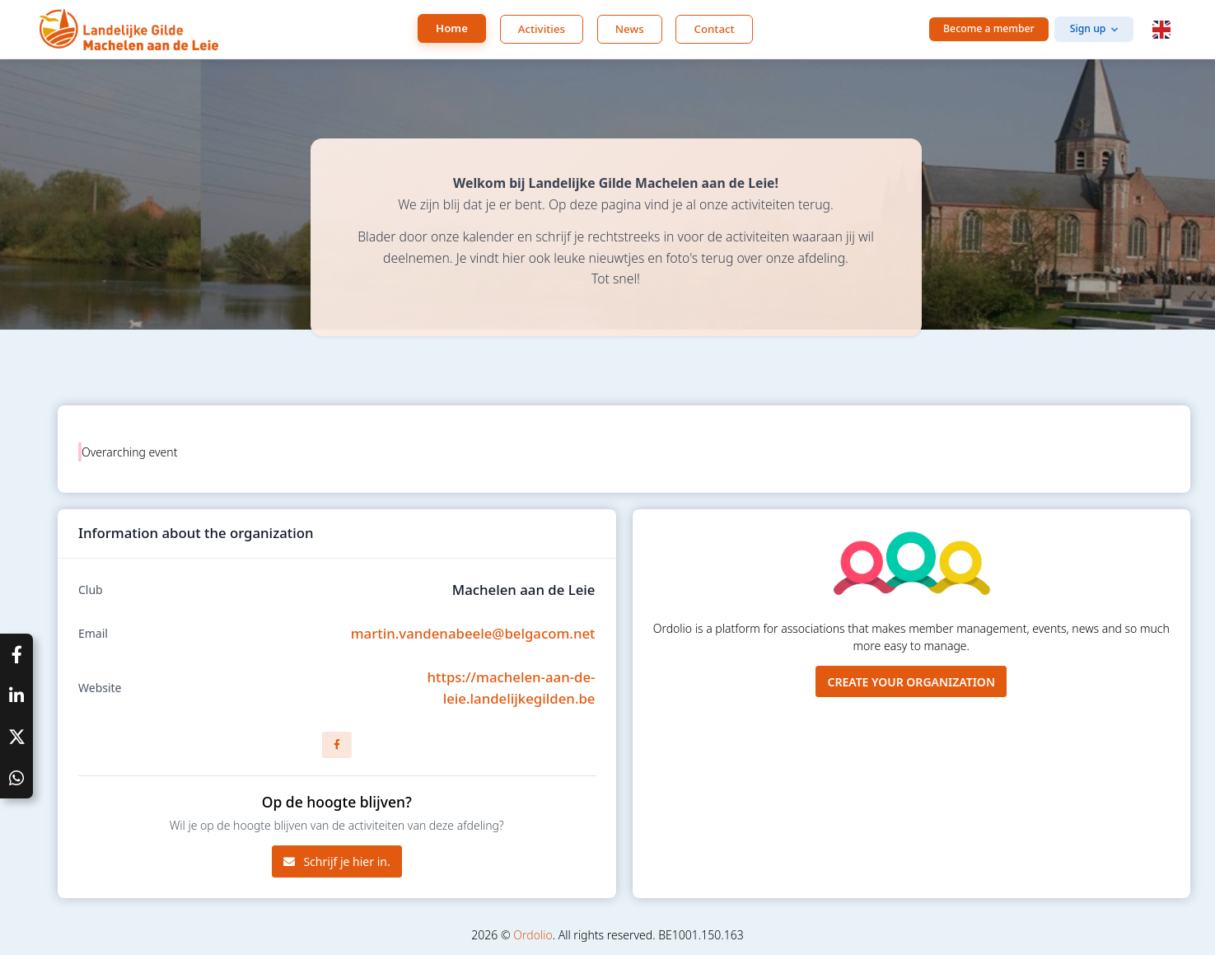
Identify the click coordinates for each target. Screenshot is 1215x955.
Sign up (1088, 28)
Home (452, 28)
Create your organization (911, 682)
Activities (541, 28)
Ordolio (532, 935)
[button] (1161, 30)
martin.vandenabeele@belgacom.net (473, 633)
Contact (714, 28)
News (629, 28)
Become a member (989, 28)
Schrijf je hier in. (336, 861)
